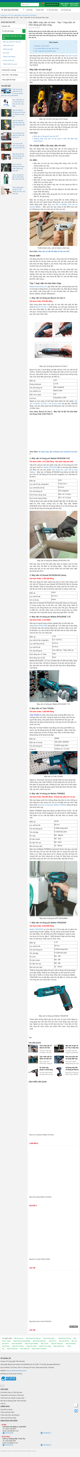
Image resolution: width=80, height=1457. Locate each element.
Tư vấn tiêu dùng (52, 10)
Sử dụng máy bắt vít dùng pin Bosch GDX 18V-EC (72, 1069)
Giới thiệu (29, 10)
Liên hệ (3, 1403)
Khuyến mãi (6, 26)
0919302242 (46, 1445)
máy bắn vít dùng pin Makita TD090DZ (52, 805)
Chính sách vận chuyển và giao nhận (12, 1398)
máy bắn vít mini (71, 56)
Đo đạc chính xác (8, 60)
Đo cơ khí (6, 53)
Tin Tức (10, 15)
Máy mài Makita (17, 1343)
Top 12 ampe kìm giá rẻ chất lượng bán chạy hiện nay (18, 177)
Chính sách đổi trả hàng (8, 1418)
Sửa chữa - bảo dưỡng (10, 75)
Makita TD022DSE (36, 929)
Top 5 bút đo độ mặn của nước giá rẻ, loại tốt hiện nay (18, 146)
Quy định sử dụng (6, 1409)
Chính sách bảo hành (7, 1412)
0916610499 (8, 1433)
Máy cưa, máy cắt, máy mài (12, 42)
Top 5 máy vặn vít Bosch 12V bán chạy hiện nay (46, 1047)
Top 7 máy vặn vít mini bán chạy (45, 51)
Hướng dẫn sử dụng (9, 70)
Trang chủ (4, 15)
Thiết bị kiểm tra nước (10, 64)
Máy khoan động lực (39, 1341)
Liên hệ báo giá (66, 10)
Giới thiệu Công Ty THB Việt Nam (11, 1392)
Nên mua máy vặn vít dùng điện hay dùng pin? (72, 1058)
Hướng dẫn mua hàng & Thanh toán (12, 1395)
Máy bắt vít (52, 1341)
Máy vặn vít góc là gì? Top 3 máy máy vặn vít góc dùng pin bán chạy (72, 1047)
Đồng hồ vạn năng (45, 1346)
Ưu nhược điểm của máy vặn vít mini (47, 48)
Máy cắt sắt (44, 1343)
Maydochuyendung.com (38, 286)
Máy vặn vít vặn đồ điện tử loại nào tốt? (54, 251)
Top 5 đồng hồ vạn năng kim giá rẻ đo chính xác (18, 135)
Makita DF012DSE (41, 626)
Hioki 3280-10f (24, 1349)
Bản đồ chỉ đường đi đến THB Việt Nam (13, 1401)
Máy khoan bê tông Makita (21, 1341)
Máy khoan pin (18, 1338)
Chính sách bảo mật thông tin (10, 1415)
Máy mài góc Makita (31, 1343)
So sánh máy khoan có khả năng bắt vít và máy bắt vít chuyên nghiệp (46, 1069)
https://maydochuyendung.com (16, 1370)
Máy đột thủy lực (59, 1346)
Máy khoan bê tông (65, 1338)
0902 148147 (64, 4)
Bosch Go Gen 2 (42, 307)
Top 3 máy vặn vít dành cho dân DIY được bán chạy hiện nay (46, 1058)
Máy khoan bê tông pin (33, 1338)
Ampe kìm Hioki (31, 1346)
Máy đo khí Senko (18, 1346)
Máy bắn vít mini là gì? (42, 46)
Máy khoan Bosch (49, 1338)
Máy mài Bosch (64, 1341)
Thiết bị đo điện (8, 49)
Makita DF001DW (50, 467)
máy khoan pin (57, 470)
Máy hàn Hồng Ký (57, 1343)
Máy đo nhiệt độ (12, 1349)
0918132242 (8, 1445)
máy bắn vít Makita (59, 204)
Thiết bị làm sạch (8, 45)
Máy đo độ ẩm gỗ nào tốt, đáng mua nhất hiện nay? (18, 156)
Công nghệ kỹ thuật (8, 80)
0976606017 (46, 1433)
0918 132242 (74, 4)
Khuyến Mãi (40, 10)
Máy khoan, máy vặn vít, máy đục (25, 15)
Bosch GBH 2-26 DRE (39, 1349)
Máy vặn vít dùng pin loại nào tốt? (46, 136)
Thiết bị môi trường (9, 56)
